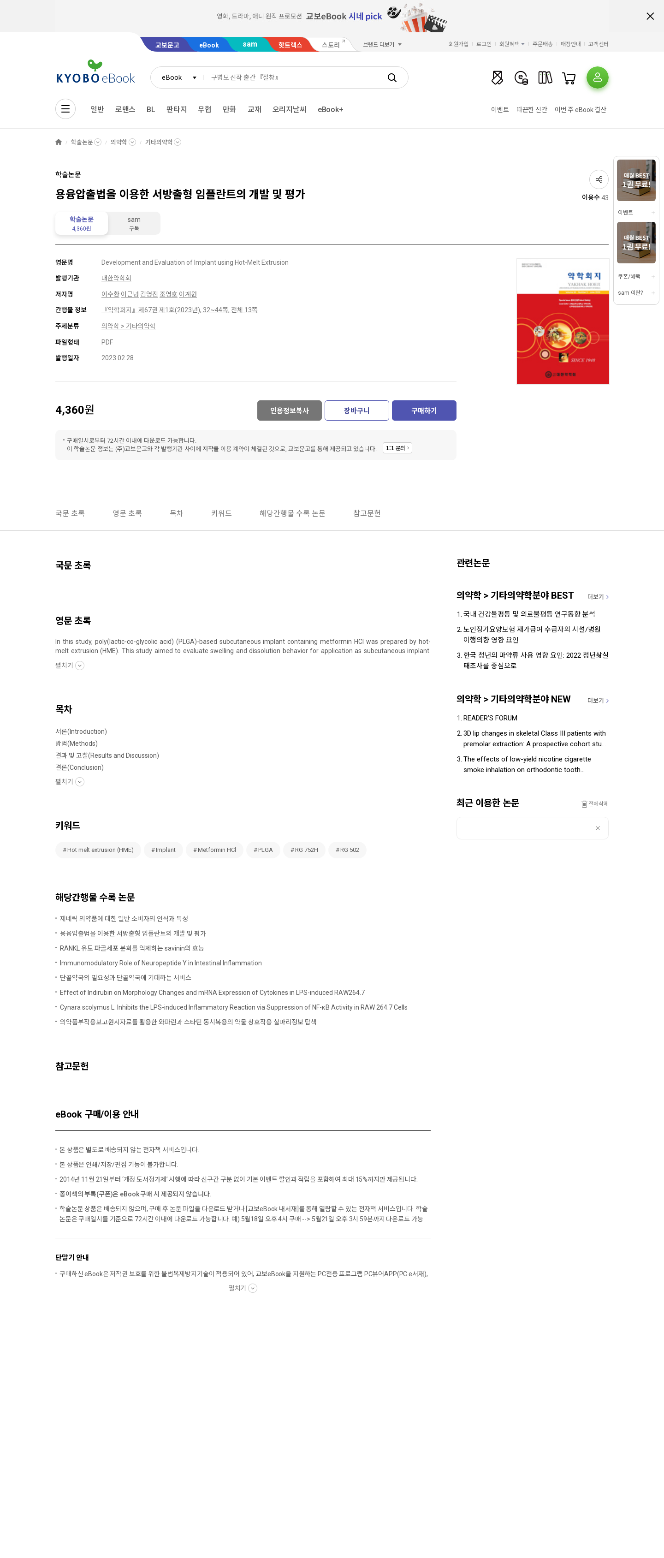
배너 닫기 (650, 16)
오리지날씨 (290, 109)
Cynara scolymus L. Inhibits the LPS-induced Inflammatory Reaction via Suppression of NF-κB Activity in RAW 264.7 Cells (234, 1007)
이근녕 (130, 294)
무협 (205, 109)
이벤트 (500, 109)
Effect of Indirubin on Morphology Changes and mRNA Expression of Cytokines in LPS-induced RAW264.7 (212, 992)
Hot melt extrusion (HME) (100, 849)
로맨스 (125, 109)
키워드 (221, 513)
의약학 (119, 142)
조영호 (169, 294)
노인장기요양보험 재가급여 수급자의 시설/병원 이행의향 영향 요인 (532, 634)
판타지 (176, 109)
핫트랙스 (290, 45)
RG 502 (349, 849)
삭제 (598, 828)
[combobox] (177, 77)
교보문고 (167, 45)
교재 (254, 109)
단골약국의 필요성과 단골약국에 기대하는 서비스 (125, 977)
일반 (97, 109)
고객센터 (598, 44)
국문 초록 (70, 513)
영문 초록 (127, 513)
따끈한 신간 (531, 109)
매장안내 (571, 44)
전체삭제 (598, 804)
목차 (177, 513)
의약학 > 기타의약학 (128, 326)
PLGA (265, 849)
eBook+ (331, 109)
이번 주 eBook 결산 (580, 109)
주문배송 (543, 44)
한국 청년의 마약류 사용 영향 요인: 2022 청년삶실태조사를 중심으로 (536, 660)
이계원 (188, 294)
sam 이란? (630, 293)
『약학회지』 (119, 310)
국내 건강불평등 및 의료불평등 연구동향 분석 (529, 614)
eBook (209, 45)
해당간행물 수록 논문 (293, 513)
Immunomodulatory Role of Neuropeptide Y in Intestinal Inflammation (161, 963)
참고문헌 (367, 513)
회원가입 (459, 44)
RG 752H (306, 849)
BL (151, 109)
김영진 (149, 294)
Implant (166, 849)
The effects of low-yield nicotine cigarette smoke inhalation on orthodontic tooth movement (527, 765)
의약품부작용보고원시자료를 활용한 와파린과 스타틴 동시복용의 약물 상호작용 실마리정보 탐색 (188, 1022)
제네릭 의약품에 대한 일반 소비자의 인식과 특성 (124, 918)
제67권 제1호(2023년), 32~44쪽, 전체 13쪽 (198, 310)
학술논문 (82, 142)
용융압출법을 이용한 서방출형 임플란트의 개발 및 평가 (133, 933)
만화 (230, 109)
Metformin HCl (217, 849)
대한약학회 (116, 278)
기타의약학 (158, 142)
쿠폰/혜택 (629, 277)
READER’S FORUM (490, 718)
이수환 (110, 294)
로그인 (484, 44)
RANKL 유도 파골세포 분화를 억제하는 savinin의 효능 (132, 948)
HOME (58, 142)
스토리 (331, 45)
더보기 (595, 597)
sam (250, 44)
